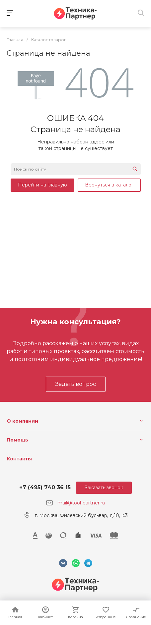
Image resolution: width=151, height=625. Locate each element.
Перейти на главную (42, 185)
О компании (22, 421)
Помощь (17, 440)
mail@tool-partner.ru (81, 503)
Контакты (19, 459)
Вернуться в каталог (109, 185)
